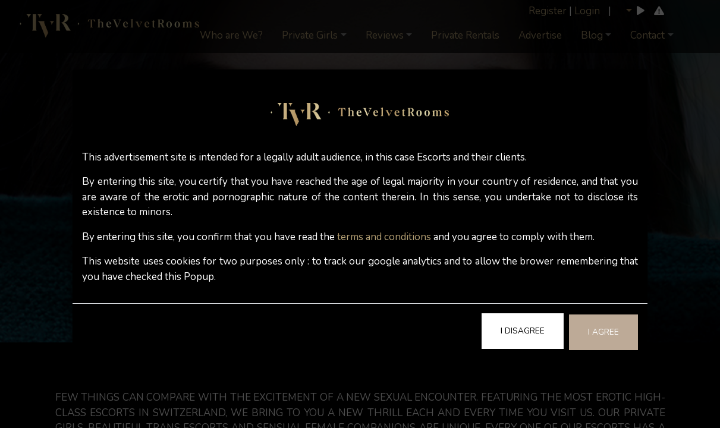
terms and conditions (384, 237)
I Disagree (523, 330)
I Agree (603, 332)
